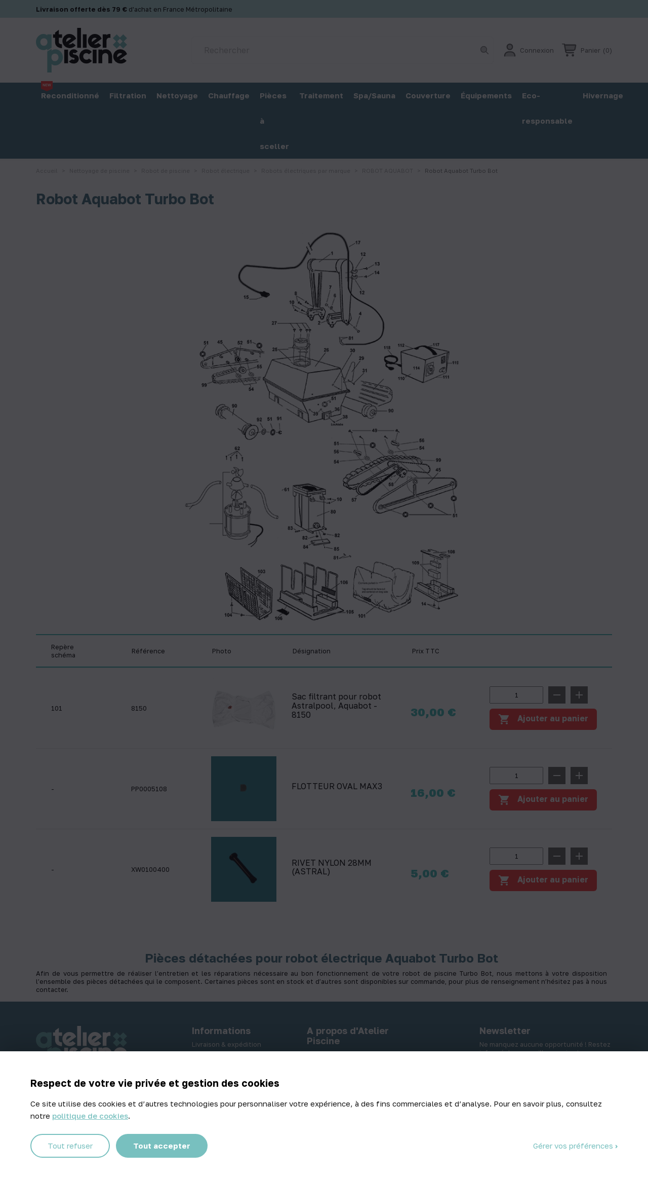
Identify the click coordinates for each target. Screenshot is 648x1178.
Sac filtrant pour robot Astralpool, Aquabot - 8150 (336, 705)
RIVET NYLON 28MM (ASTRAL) (332, 867)
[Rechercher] (342, 50)
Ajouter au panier (543, 800)
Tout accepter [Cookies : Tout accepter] (161, 1145)
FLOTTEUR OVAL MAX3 (337, 786)
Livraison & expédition (226, 1044)
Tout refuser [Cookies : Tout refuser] (70, 1145)
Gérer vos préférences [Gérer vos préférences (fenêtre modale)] (574, 1145)
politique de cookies (90, 1115)
